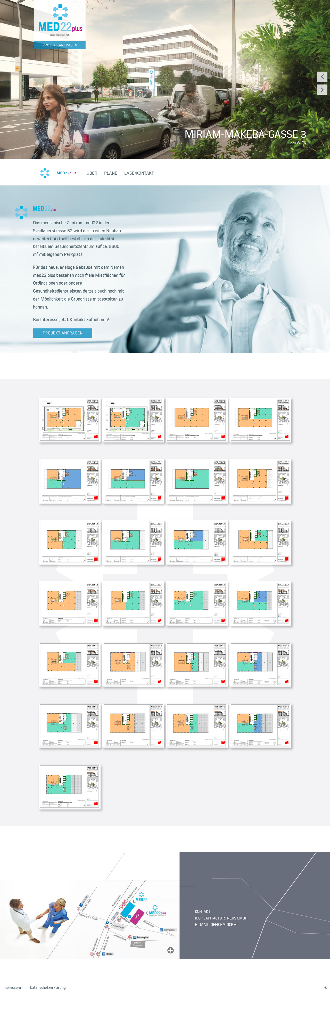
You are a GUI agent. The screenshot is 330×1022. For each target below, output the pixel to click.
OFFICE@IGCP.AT (224, 924)
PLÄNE (110, 173)
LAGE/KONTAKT (139, 173)
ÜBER (92, 173)
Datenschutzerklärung (48, 987)
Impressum (12, 987)
